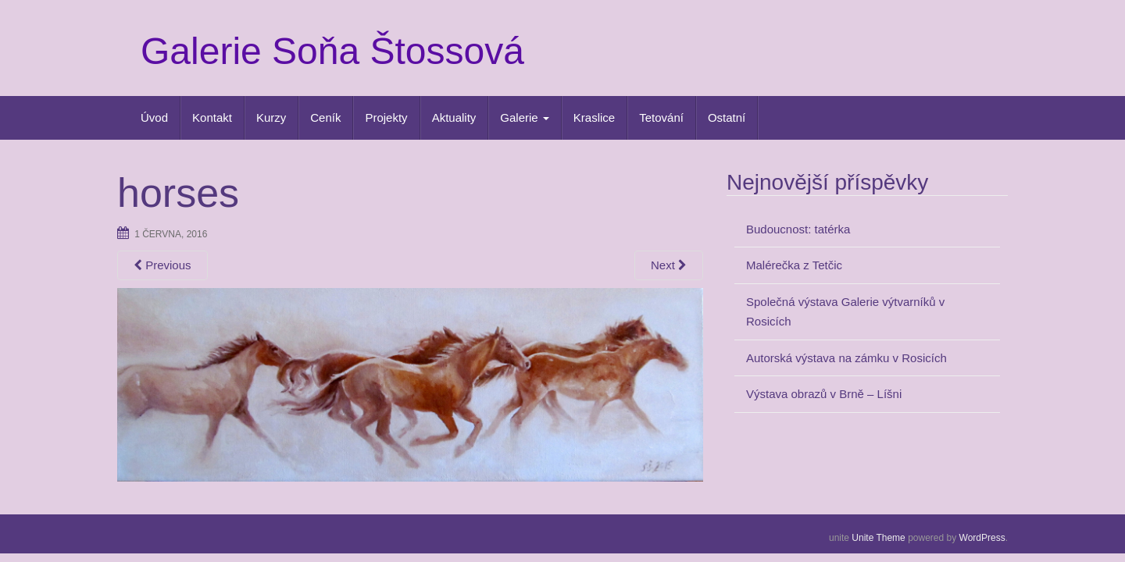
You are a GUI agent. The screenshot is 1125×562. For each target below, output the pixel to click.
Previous (162, 265)
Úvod (154, 117)
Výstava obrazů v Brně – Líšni (824, 393)
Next (669, 265)
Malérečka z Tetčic (794, 265)
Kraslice (594, 117)
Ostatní (726, 117)
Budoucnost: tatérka (798, 229)
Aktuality (454, 117)
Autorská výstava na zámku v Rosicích (846, 358)
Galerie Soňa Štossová (332, 51)
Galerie (524, 117)
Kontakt (212, 117)
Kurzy (271, 117)
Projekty (386, 117)
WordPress (982, 537)
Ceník (325, 117)
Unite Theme (878, 537)
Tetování (661, 117)
